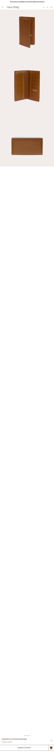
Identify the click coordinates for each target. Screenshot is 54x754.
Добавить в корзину (24, 748)
